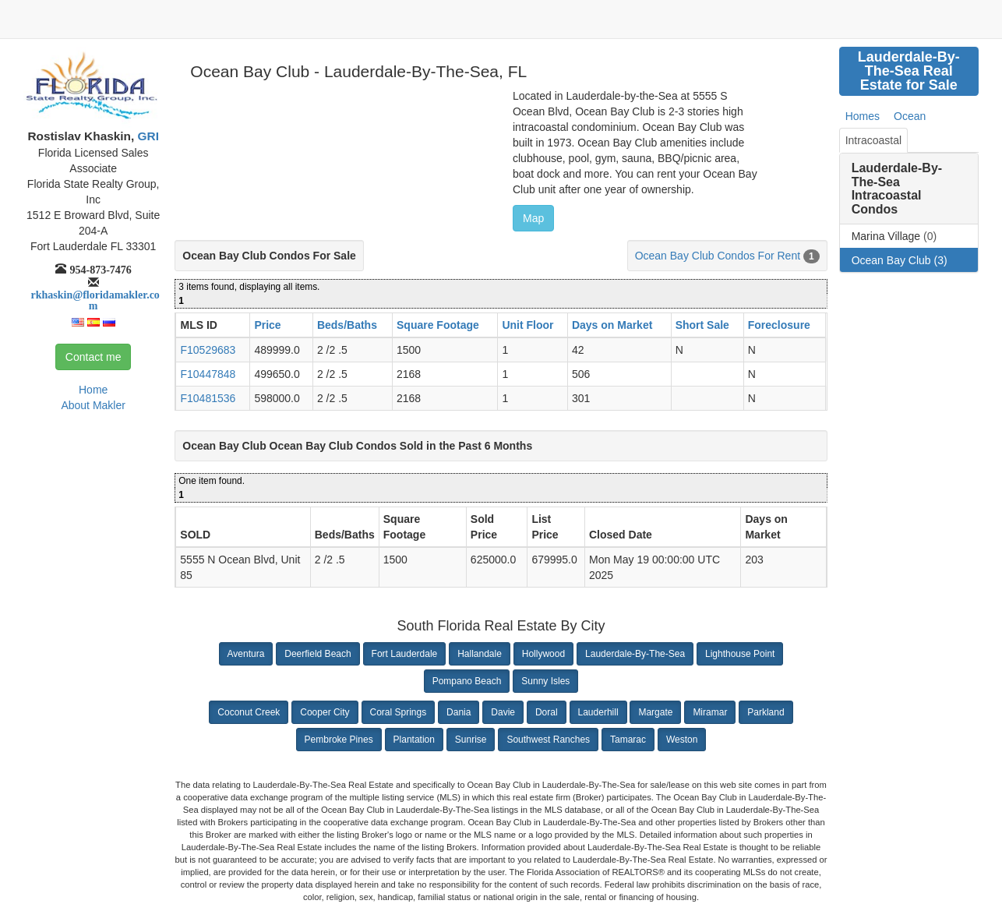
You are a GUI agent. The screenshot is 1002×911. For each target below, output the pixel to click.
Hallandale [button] (479, 653)
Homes (862, 116)
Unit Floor (527, 325)
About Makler (93, 405)
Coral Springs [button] (398, 712)
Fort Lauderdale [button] (405, 653)
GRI (146, 136)
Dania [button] (458, 712)
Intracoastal (873, 140)
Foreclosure (779, 325)
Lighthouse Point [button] (739, 653)
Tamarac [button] (628, 739)
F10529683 (207, 350)
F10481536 (207, 398)
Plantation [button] (414, 739)
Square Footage (438, 325)
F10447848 (207, 374)
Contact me (93, 357)
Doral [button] (546, 712)
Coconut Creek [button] (248, 712)
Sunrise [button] (471, 739)
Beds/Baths (347, 325)
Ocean (910, 116)
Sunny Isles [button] (545, 681)
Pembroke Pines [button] (339, 739)
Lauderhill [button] (598, 712)
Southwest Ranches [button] (548, 739)
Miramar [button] (710, 712)
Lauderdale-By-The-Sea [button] (635, 653)
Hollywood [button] (543, 653)
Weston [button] (681, 739)
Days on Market (612, 325)
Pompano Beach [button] (467, 681)
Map (533, 218)
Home (93, 389)
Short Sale (702, 325)
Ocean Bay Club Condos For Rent (717, 255)
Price (267, 325)
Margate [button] (655, 712)
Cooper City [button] (324, 712)
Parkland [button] (765, 712)
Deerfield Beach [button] (317, 653)
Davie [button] (503, 712)
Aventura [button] (246, 653)
